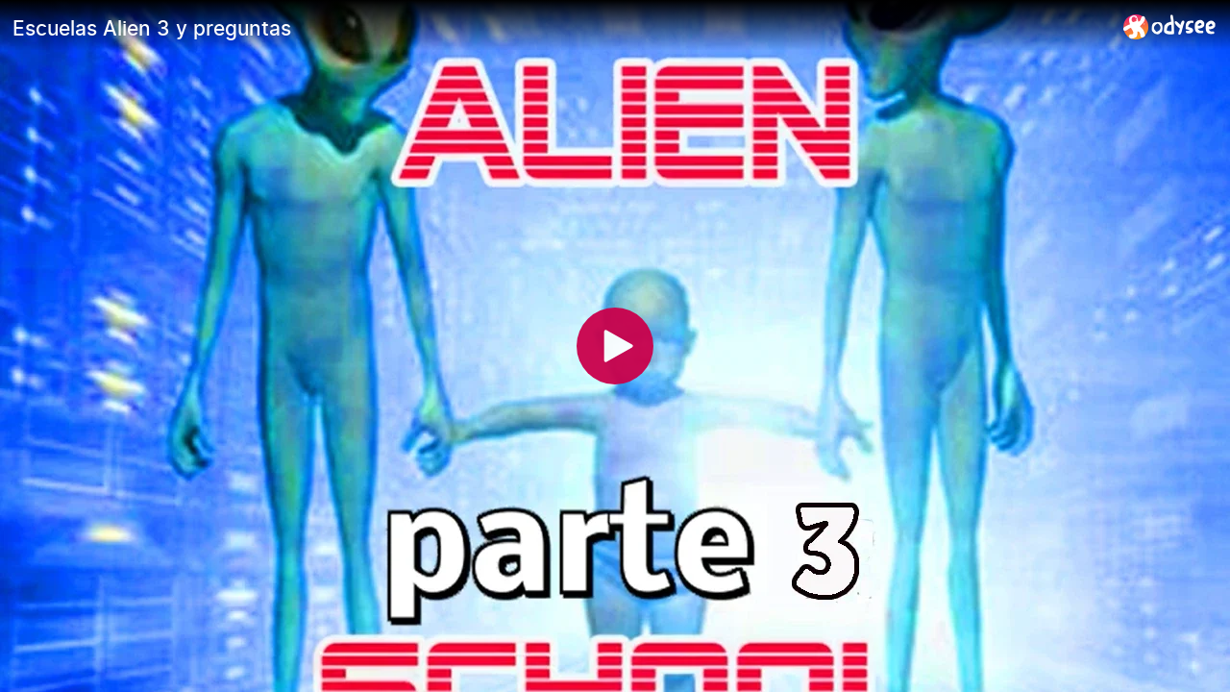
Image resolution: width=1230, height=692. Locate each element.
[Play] (615, 346)
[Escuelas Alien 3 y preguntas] (560, 28)
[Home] (1170, 26)
